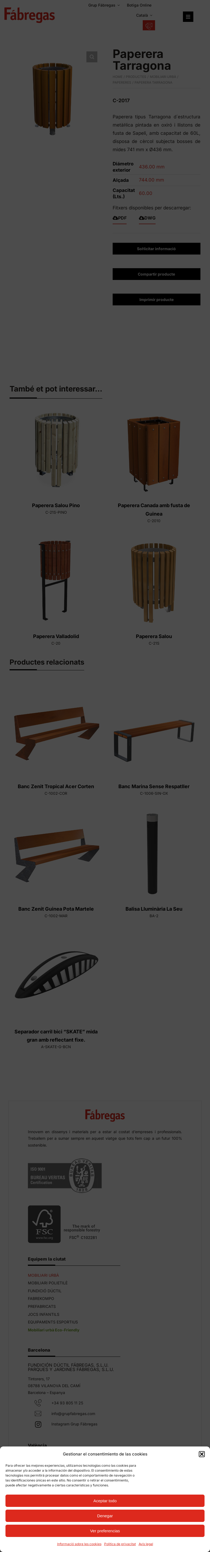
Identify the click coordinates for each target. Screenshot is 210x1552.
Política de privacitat (120, 1544)
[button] (202, 1454)
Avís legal (146, 1544)
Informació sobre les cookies (79, 1544)
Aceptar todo (104, 1500)
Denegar (105, 1515)
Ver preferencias (105, 1530)
